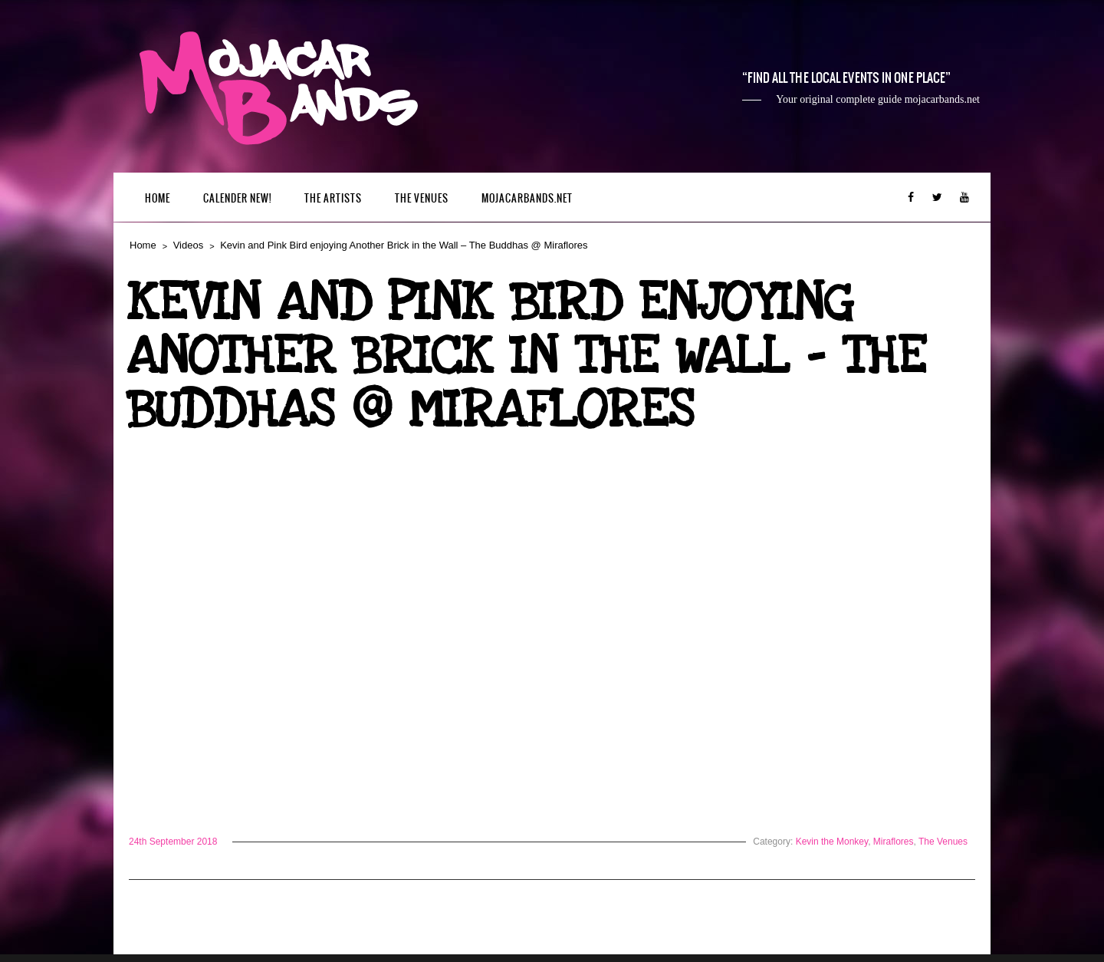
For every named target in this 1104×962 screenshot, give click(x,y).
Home (157, 198)
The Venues (422, 198)
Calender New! (237, 198)
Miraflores (893, 841)
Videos (188, 245)
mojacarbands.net (527, 198)
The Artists (333, 198)
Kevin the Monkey (832, 841)
